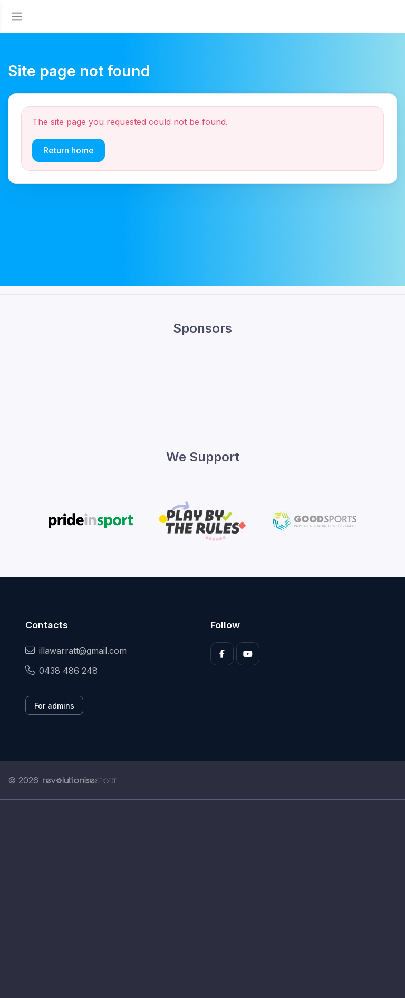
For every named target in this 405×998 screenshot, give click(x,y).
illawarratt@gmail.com (76, 650)
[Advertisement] (202, 899)
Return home (68, 150)
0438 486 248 (61, 670)
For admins (54, 705)
